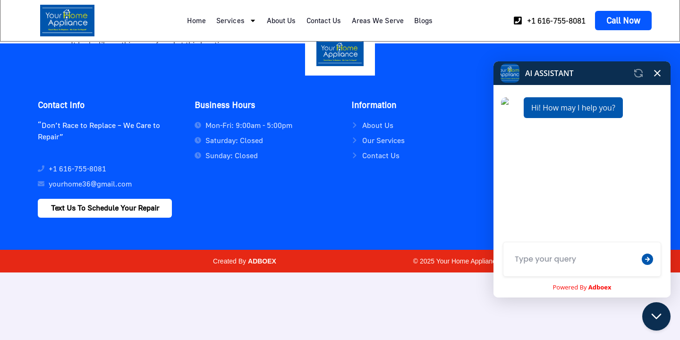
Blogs (423, 20)
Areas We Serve (378, 20)
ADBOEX (262, 261)
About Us (281, 20)
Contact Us (323, 20)
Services (236, 20)
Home (196, 20)
